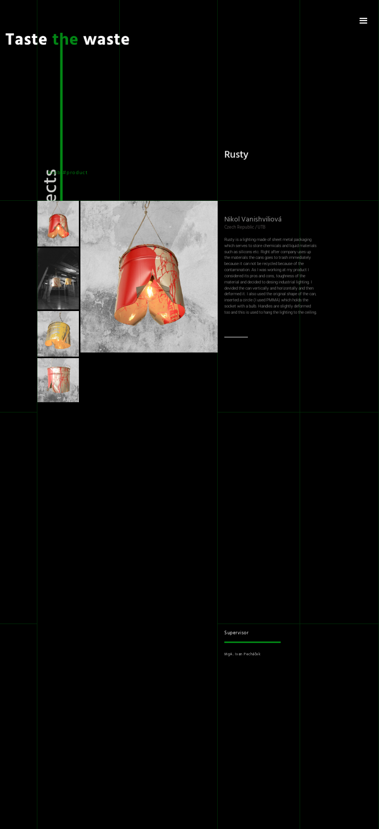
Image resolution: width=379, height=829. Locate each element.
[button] (363, 21)
